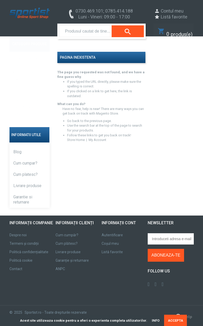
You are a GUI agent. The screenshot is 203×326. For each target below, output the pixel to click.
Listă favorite (174, 16)
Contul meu (172, 11)
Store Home (76, 135)
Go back (73, 116)
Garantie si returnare (22, 194)
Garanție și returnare (72, 255)
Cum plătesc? (67, 238)
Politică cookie (21, 255)
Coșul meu (110, 238)
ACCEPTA (175, 320)
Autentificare (112, 230)
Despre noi (18, 230)
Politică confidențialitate (28, 247)
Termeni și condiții (24, 238)
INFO (155, 320)
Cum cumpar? (25, 158)
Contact (15, 264)
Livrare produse (27, 180)
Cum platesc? (25, 169)
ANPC (60, 264)
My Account (97, 135)
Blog (17, 146)
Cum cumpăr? (67, 230)
